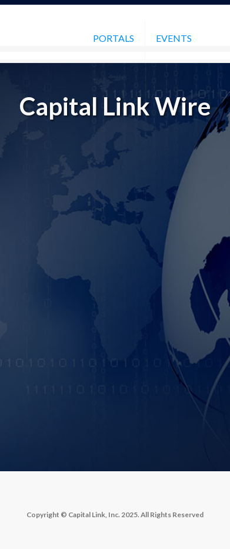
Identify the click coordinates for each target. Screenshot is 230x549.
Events (174, 38)
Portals (113, 38)
